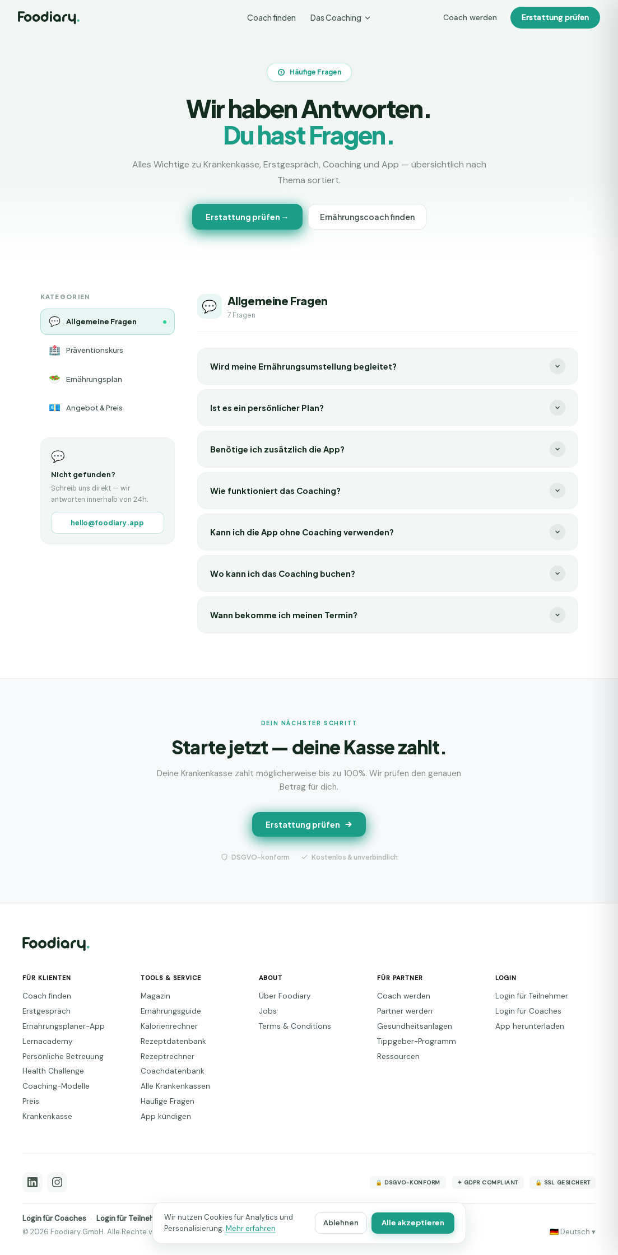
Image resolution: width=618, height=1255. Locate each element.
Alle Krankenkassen (175, 1086)
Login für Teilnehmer (531, 996)
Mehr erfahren (251, 1228)
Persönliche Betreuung (63, 1056)
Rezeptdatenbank (173, 1041)
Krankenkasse (47, 1116)
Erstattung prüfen (555, 17)
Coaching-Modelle (56, 1086)
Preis (30, 1101)
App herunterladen (529, 1026)
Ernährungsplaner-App (63, 1026)
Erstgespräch (46, 1011)
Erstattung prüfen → (247, 217)
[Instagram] (57, 1182)
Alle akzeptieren (413, 1222)
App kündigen (166, 1116)
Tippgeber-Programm (416, 1041)
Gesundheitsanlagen (414, 1026)
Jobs (268, 1011)
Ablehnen (341, 1222)
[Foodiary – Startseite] (49, 17)
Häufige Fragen (167, 1101)
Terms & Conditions (295, 1026)
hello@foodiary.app (107, 522)
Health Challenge (53, 1071)
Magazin (155, 996)
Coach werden (470, 17)
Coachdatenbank (173, 1071)
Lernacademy (47, 1041)
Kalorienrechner (169, 1026)
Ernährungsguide (171, 1011)
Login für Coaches (528, 1011)
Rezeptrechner (167, 1056)
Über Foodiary (285, 996)
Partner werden (405, 1011)
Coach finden (271, 17)
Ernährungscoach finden (367, 217)
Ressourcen (398, 1056)
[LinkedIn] (32, 1182)
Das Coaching (340, 17)
